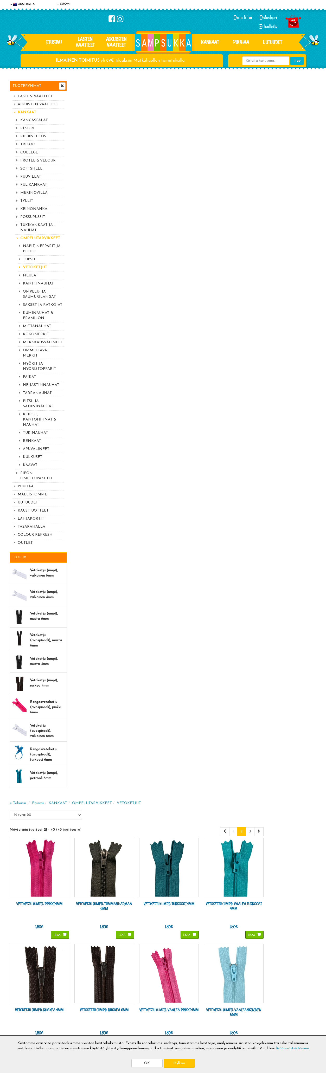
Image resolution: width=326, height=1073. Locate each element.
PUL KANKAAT (33, 185)
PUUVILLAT (30, 177)
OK (147, 1063)
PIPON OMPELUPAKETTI (36, 475)
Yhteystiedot (20, 1007)
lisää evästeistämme (292, 1048)
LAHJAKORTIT (31, 519)
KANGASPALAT (34, 120)
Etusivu (54, 42)
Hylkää (179, 1063)
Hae (297, 61)
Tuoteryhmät (26, 86)
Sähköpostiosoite (104, 935)
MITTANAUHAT (37, 326)
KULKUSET (32, 457)
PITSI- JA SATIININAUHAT (38, 403)
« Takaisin (80, 92)
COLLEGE (29, 152)
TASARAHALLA (31, 527)
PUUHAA (241, 42)
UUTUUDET (28, 503)
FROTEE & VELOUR (38, 161)
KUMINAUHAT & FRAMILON (38, 315)
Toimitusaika (83, 991)
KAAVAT (30, 465)
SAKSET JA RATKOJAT (42, 305)
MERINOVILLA (34, 193)
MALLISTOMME (32, 494)
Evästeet (17, 991)
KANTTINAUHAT (38, 284)
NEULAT (30, 275)
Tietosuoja (19, 999)
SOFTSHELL (31, 169)
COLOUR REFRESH (35, 535)
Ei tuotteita (268, 26)
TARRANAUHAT (37, 393)
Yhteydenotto (21, 1014)
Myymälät (18, 1022)
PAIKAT (29, 377)
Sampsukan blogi (148, 1007)
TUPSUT (30, 259)
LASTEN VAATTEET (85, 42)
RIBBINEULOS (33, 136)
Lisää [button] (118, 221)
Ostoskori (268, 17)
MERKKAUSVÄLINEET (43, 342)
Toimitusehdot (84, 999)
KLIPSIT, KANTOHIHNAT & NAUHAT (39, 419)
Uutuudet (272, 42)
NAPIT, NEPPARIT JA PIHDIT (42, 248)
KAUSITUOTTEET (33, 511)
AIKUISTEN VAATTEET (116, 42)
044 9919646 (265, 925)
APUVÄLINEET (36, 449)
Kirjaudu (142, 991)
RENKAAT (32, 441)
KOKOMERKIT (36, 334)
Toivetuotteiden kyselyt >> (267, 956)
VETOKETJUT (35, 267)
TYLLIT (26, 201)
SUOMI (63, 3)
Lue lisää (225, 923)
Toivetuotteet (84, 1007)
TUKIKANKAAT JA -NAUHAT (37, 227)
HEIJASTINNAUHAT (41, 385)
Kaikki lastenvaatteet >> (266, 961)
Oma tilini (242, 17)
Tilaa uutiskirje (105, 957)
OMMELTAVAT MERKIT (36, 353)
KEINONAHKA (33, 209)
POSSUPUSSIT (32, 217)
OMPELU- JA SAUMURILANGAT (39, 294)
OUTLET (25, 543)
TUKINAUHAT (35, 433)
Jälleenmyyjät (21, 1030)
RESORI (27, 128)
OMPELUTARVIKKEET (40, 238)
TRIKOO (27, 144)
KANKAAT (210, 42)
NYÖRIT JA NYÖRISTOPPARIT (39, 366)
